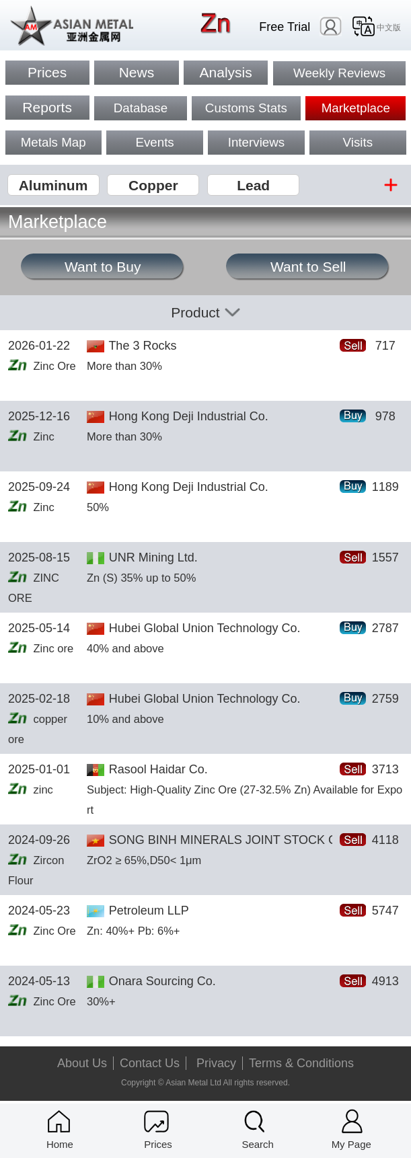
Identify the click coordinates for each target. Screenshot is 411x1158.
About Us (82, 1063)
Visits (358, 142)
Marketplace (356, 108)
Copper (153, 185)
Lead (253, 185)
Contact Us (150, 1063)
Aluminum (53, 185)
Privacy (216, 1063)
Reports (47, 107)
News (137, 72)
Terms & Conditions (301, 1063)
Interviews (256, 142)
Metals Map (53, 142)
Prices (47, 72)
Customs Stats (246, 108)
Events (154, 142)
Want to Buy (103, 266)
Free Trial (284, 27)
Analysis (226, 72)
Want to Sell (308, 266)
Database (140, 108)
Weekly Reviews (339, 73)
